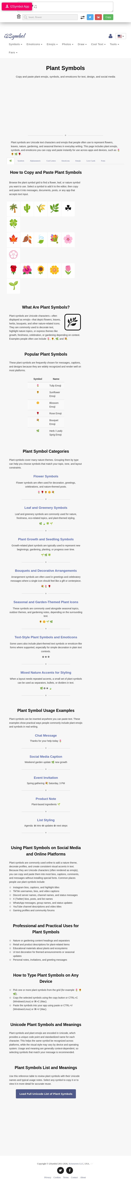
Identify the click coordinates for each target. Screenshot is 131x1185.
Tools (114, 44)
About (83, 1177)
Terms (66, 1177)
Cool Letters (51, 161)
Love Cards (90, 161)
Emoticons (34, 44)
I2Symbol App (17, 6)
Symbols (15, 44)
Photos (67, 44)
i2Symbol (11, 35)
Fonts (103, 161)
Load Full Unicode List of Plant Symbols (45, 1093)
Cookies (57, 1177)
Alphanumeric (35, 161)
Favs (13, 52)
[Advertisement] (65, 106)
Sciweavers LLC (76, 1163)
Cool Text (98, 44)
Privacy (47, 1177)
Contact (74, 1177)
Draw (82, 44)
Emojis (52, 44)
